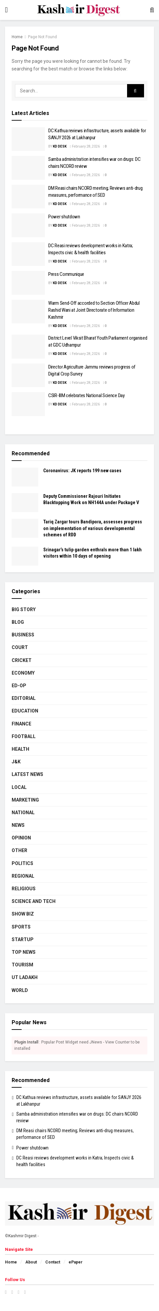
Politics (22, 863)
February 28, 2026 (85, 146)
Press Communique (66, 274)
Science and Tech (34, 901)
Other (19, 850)
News (18, 825)
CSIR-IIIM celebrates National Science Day (86, 395)
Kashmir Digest (22, 1236)
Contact (52, 1262)
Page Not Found (42, 37)
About (31, 1262)
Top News (24, 952)
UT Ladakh (25, 977)
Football (24, 736)
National (23, 812)
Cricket (22, 660)
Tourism (22, 964)
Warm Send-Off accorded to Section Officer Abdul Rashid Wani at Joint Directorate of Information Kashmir (94, 310)
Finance (21, 723)
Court (20, 647)
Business (23, 634)
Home (17, 37)
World (20, 990)
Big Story (24, 609)
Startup (23, 939)
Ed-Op (19, 685)
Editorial (24, 698)
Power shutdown (64, 217)
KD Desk (60, 146)
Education (25, 710)
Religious (24, 888)
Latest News (27, 774)
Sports (21, 926)
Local (19, 787)
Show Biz (23, 914)
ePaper (75, 1262)
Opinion (21, 837)
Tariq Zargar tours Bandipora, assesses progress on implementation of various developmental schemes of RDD (92, 528)
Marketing (25, 800)
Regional (23, 876)
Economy (23, 673)
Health (20, 749)
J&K (16, 761)
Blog (18, 622)
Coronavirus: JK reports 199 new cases (82, 470)
